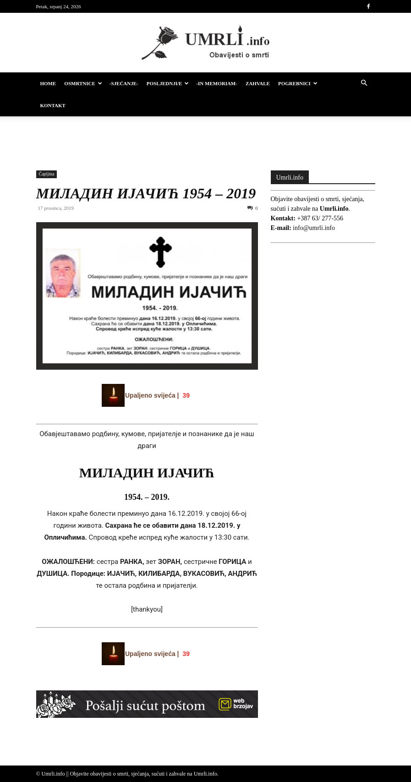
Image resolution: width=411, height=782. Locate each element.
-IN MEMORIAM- (216, 83)
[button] (364, 83)
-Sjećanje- (124, 83)
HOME (48, 83)
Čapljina (47, 173)
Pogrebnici (298, 83)
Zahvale (258, 83)
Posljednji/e (168, 83)
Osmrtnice (83, 83)
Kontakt (53, 105)
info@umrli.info (314, 227)
